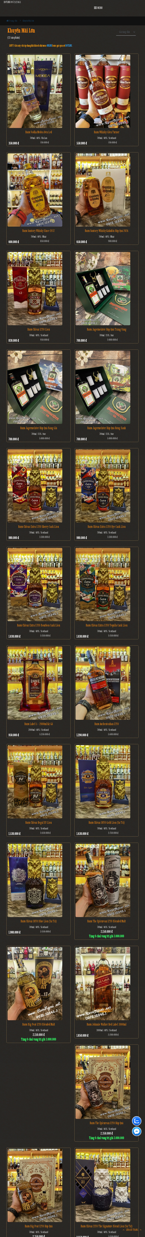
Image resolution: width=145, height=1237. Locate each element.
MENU (98, 8)
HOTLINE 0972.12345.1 (12, 2)
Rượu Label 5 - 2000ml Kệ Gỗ (38, 724)
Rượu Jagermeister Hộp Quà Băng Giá (38, 428)
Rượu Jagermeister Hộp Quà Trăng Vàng (106, 329)
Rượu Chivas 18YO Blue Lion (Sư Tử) (39, 921)
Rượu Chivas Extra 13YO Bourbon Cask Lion (38, 625)
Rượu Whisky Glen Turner (106, 132)
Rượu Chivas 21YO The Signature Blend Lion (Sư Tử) (106, 1226)
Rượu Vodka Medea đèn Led (38, 132)
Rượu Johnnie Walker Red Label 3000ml (106, 1024)
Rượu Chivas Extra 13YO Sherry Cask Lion (38, 527)
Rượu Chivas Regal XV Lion (38, 823)
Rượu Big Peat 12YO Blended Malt (38, 1024)
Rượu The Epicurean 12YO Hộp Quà (106, 1123)
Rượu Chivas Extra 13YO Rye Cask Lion (107, 527)
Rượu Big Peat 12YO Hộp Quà (38, 1226)
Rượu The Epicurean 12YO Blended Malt (106, 921)
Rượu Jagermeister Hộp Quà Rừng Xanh (106, 428)
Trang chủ (11, 20)
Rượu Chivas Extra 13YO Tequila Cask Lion (106, 625)
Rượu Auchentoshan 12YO (106, 724)
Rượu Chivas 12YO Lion (38, 329)
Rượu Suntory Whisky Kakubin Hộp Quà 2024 (106, 231)
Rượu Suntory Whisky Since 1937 (38, 231)
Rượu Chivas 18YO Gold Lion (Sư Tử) (107, 823)
